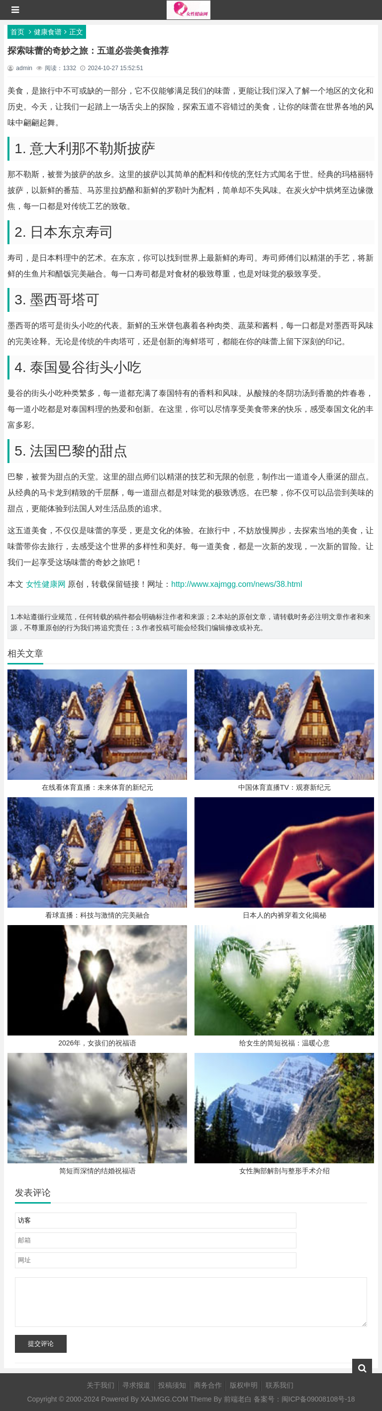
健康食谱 (48, 32)
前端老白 (238, 1399)
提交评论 (41, 1343)
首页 (17, 32)
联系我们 (279, 1385)
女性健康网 (46, 584)
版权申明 (244, 1385)
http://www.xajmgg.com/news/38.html (236, 584)
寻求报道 (136, 1385)
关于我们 (100, 1385)
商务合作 (208, 1385)
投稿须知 (172, 1385)
